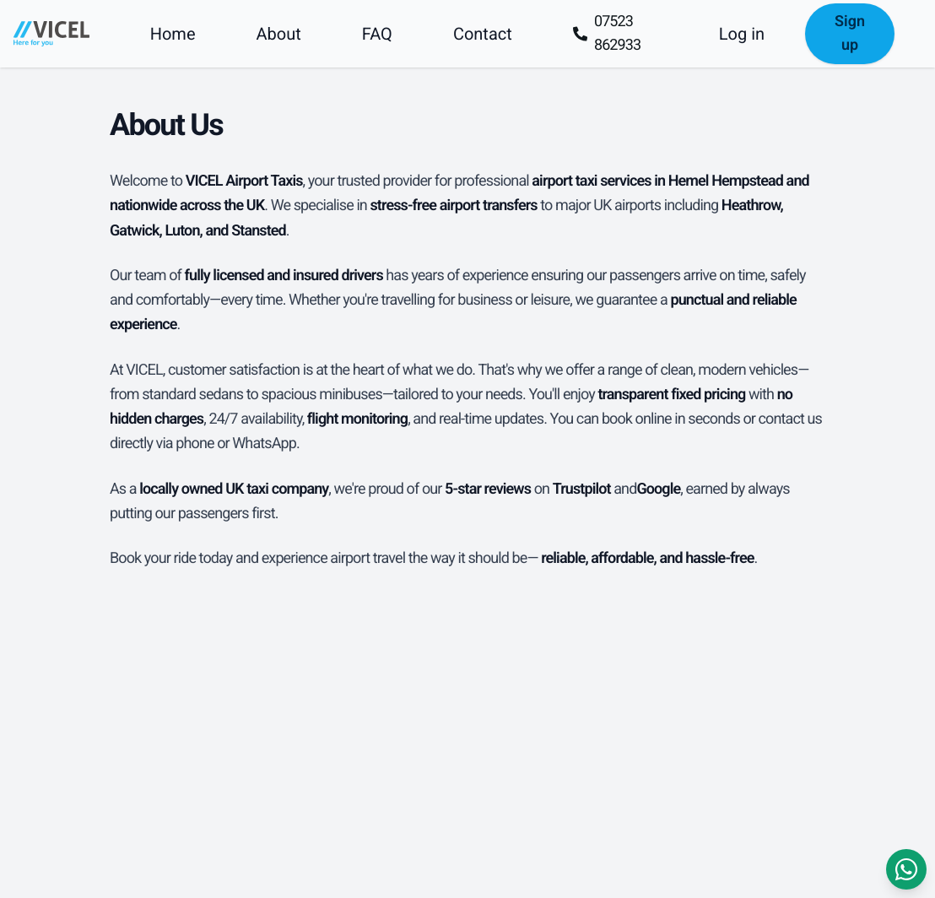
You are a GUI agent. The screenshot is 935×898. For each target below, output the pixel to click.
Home (173, 34)
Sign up (850, 33)
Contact (482, 34)
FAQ (377, 34)
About (279, 34)
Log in (742, 34)
